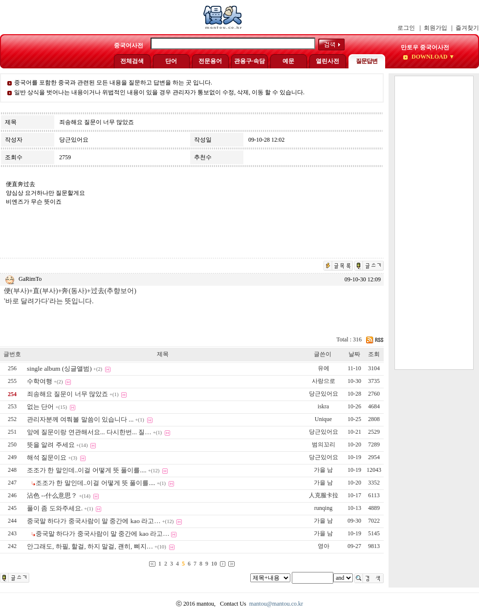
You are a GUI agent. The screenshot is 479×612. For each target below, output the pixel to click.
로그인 (406, 27)
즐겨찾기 (467, 27)
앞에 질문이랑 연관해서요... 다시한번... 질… (89, 432)
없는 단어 (40, 406)
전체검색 (132, 61)
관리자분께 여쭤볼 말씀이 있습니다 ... (80, 419)
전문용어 (210, 61)
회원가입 (435, 27)
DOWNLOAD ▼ (432, 56)
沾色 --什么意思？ (52, 495)
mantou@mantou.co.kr (276, 603)
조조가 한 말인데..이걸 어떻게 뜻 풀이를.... (87, 470)
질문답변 (366, 61)
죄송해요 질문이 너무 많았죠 (67, 394)
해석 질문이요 (46, 457)
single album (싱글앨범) (59, 368)
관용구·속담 (249, 61)
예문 (288, 61)
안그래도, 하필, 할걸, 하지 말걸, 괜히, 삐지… (90, 546)
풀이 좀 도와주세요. (55, 508)
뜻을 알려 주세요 (51, 444)
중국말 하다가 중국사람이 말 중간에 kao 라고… (94, 521)
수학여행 (39, 381)
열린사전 (327, 61)
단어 (171, 61)
